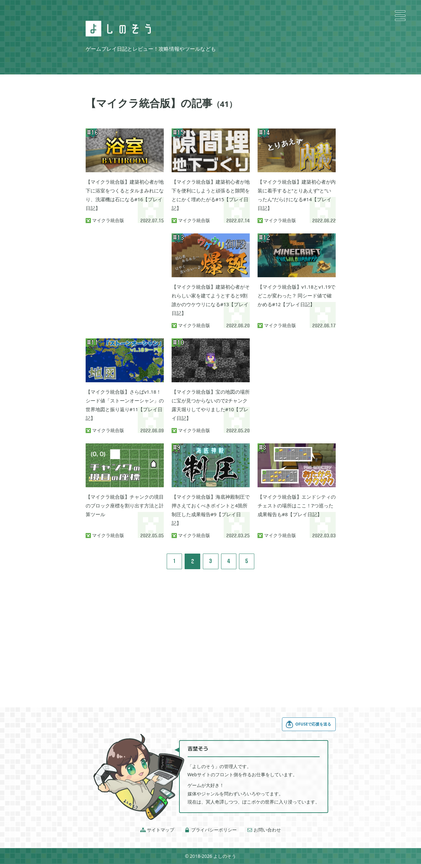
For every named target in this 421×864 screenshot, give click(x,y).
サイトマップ (157, 829)
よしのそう (224, 856)
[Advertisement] (125, 265)
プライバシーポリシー (211, 829)
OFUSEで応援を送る (308, 724)
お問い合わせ (264, 829)
